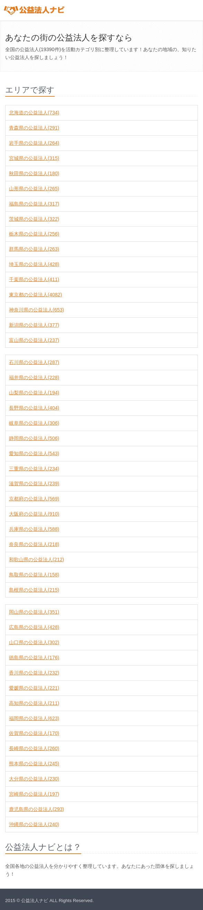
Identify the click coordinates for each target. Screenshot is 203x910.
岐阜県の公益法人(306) (34, 423)
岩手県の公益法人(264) (34, 143)
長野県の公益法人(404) (34, 408)
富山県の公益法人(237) (34, 340)
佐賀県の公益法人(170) (34, 733)
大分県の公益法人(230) (34, 779)
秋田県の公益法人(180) (34, 173)
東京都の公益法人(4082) (35, 294)
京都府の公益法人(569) (34, 498)
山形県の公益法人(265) (34, 188)
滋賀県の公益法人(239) (34, 483)
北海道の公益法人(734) (34, 112)
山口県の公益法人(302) (34, 642)
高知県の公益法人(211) (34, 703)
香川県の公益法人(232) (34, 673)
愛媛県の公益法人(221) (34, 688)
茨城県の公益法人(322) (34, 219)
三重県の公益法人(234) (34, 468)
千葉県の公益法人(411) (34, 279)
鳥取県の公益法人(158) (34, 574)
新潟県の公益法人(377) (34, 325)
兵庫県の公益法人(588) (34, 529)
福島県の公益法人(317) (34, 204)
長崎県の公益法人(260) (34, 748)
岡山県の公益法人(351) (34, 612)
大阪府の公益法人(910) (34, 514)
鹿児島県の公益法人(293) (36, 809)
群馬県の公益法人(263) (34, 249)
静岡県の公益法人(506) (34, 438)
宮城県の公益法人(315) (34, 158)
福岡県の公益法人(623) (34, 718)
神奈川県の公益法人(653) (36, 310)
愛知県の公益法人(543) (34, 453)
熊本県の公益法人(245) (34, 763)
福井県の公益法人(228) (34, 377)
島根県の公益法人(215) (34, 590)
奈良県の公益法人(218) (34, 544)
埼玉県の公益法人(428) (34, 264)
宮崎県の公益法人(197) (34, 794)
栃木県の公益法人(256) (34, 234)
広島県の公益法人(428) (34, 627)
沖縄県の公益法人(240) (34, 824)
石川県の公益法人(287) (34, 362)
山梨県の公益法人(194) (34, 392)
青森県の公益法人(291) (34, 128)
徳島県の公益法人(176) (34, 657)
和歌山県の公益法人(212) (36, 559)
